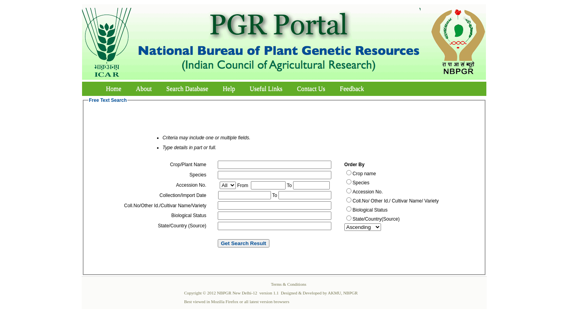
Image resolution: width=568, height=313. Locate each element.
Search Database (187, 88)
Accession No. (368, 192)
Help (229, 88)
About (144, 88)
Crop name (364, 173)
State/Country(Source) (376, 219)
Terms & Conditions (288, 284)
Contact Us (311, 88)
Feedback (352, 88)
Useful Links (266, 88)
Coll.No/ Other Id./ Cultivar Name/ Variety (396, 201)
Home (113, 88)
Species (361, 183)
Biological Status (370, 210)
